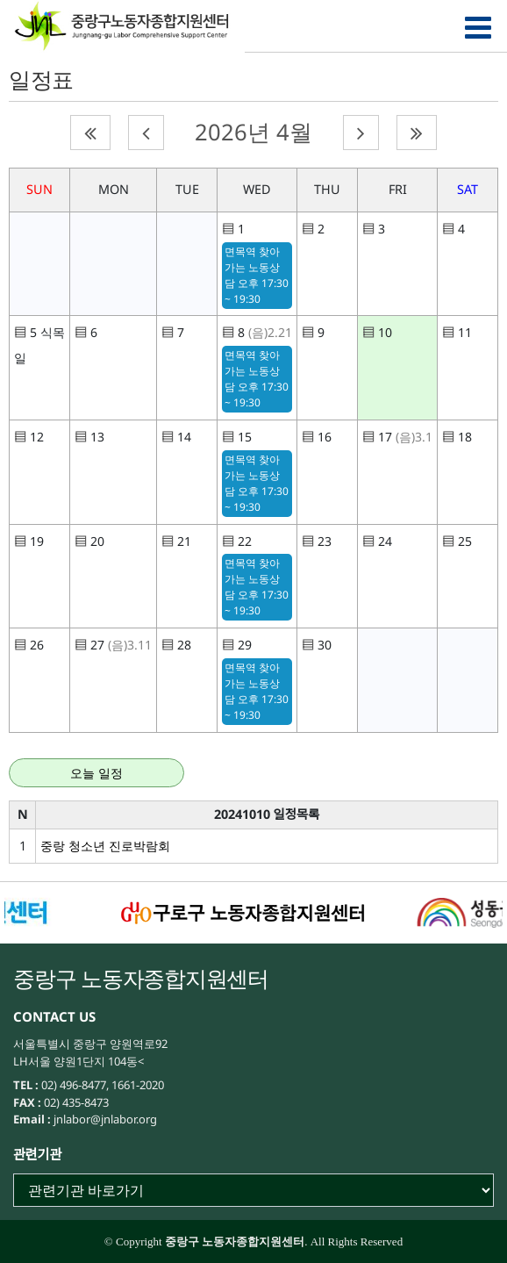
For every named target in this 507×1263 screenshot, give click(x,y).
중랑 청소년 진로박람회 (105, 845)
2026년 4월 (253, 132)
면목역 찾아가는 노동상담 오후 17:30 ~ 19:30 (257, 275)
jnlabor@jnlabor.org (104, 1119)
